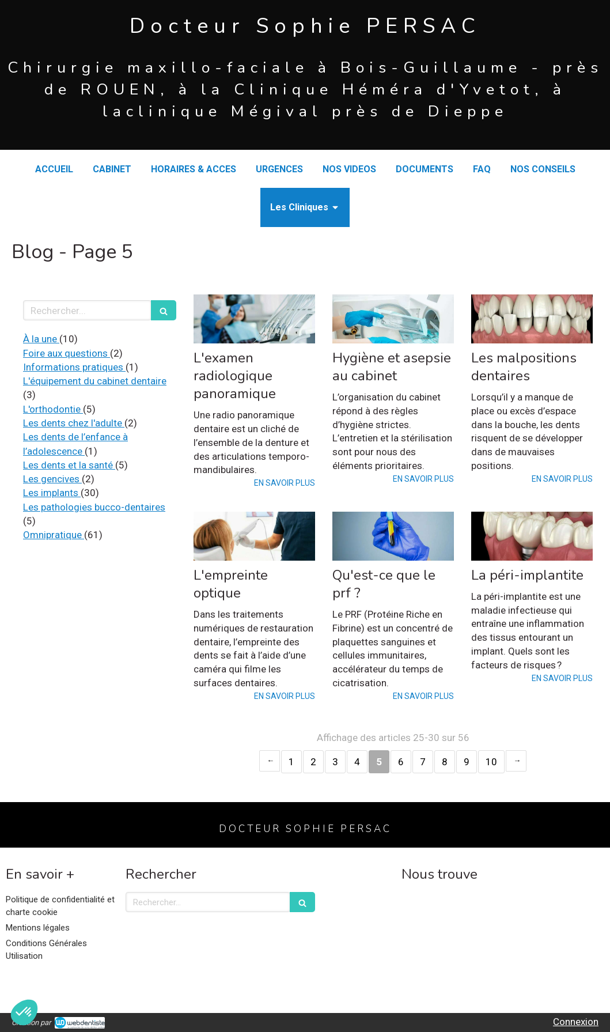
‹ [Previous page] (269, 761)
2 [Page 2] (313, 762)
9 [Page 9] (466, 762)
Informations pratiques (74, 367)
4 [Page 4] (357, 762)
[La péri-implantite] (532, 536)
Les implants (52, 492)
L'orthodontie (53, 409)
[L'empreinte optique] (254, 536)
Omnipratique (53, 534)
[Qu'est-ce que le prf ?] (393, 536)
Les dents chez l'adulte (73, 423)
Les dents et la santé (69, 465)
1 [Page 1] (291, 762)
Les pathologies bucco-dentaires (94, 507)
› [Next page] (516, 761)
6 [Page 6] (401, 762)
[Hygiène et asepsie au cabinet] (393, 318)
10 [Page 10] (491, 762)
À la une (41, 339)
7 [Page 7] (423, 762)
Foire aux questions (66, 353)
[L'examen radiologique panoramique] (254, 318)
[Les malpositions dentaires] (532, 318)
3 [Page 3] (335, 762)
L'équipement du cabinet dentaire (94, 381)
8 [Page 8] (445, 762)
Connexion (575, 1021)
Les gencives (52, 479)
